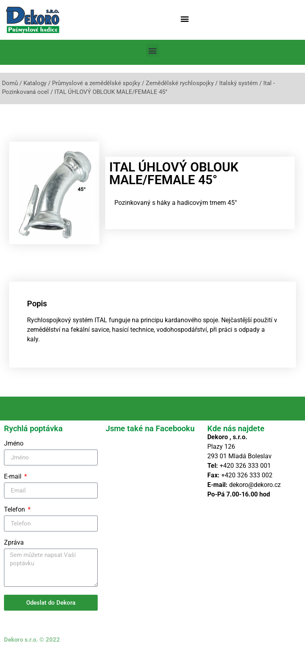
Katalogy (34, 83)
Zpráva (14, 542)
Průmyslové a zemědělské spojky (96, 83)
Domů (10, 83)
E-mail (13, 476)
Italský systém (238, 83)
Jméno (13, 443)
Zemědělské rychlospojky (180, 83)
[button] (184, 18)
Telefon (15, 509)
